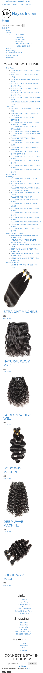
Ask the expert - (18, 1)
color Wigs (19, 41)
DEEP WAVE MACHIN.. (13, 523)
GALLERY (10, 48)
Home (8, 30)
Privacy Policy (24, 613)
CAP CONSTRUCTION (14, 53)
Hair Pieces (19, 35)
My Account (24, 646)
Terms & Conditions (24, 609)
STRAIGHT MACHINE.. (21, 311)
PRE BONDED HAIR (22, 46)
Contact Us (10, 57)
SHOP (8, 32)
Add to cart (7, 318)
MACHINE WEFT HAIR (23, 44)
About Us (23, 600)
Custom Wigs (20, 39)
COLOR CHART (12, 55)
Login (24, 643)
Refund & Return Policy (23, 611)
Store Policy (23, 602)
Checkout (23, 650)
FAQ (23, 606)
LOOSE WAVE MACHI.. (14, 577)
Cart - (6, 28)
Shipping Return (23, 604)
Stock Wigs (19, 37)
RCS (28, 668)
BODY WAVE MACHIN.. (13, 470)
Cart (23, 648)
